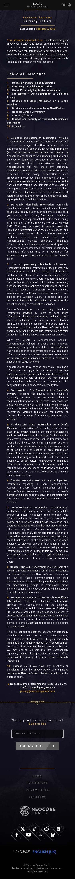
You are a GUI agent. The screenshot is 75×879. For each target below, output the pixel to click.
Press (37, 775)
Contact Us (37, 796)
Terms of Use (37, 782)
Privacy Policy (37, 789)
